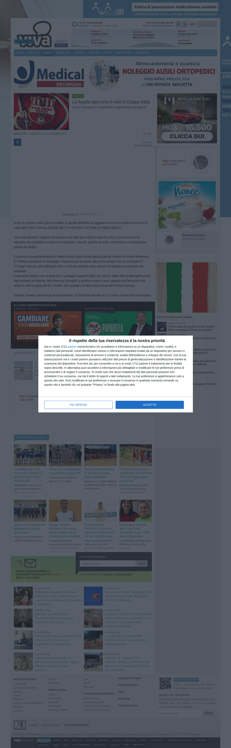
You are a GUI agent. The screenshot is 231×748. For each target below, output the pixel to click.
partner (72, 346)
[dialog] (115, 374)
